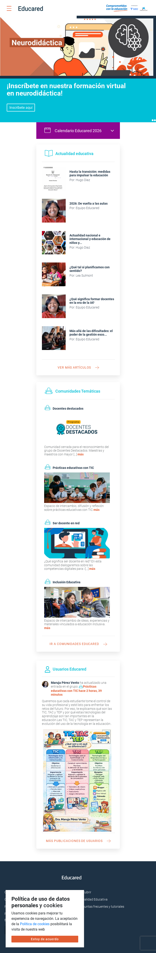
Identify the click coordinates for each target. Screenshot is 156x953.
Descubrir (84, 889)
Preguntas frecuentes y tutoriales (101, 903)
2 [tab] (155, 117)
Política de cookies (35, 924)
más (81, 451)
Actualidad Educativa (93, 896)
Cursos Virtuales (15, 889)
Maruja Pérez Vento (65, 679)
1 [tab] (153, 117)
